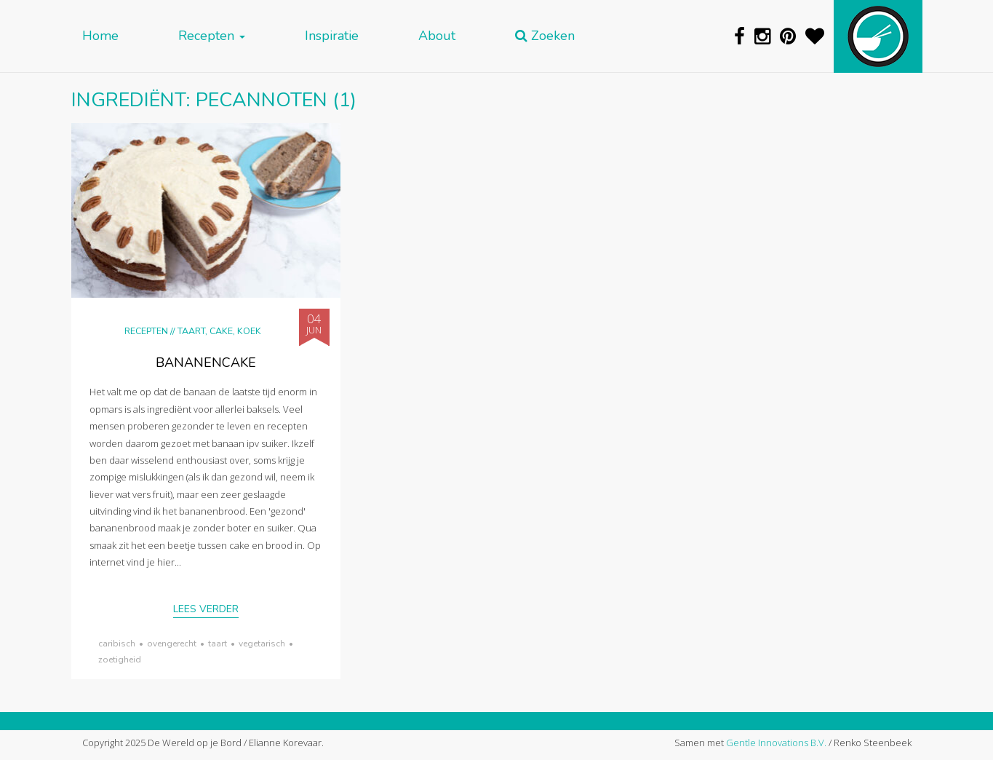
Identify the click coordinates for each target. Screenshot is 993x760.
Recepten (211, 36)
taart (217, 643)
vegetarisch (262, 643)
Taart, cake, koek (219, 331)
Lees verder (206, 609)
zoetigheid (119, 659)
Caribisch (116, 643)
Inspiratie (332, 36)
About (436, 36)
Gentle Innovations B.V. (776, 742)
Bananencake (206, 362)
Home (100, 36)
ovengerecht (171, 643)
